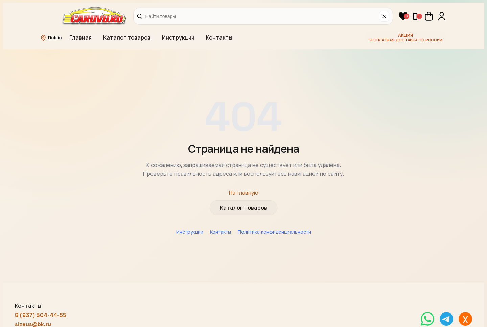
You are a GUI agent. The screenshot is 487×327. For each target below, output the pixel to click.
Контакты (219, 37)
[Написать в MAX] (465, 319)
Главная (80, 37)
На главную (243, 192)
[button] (403, 16)
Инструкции (178, 37)
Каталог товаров (126, 37)
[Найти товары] (261, 16)
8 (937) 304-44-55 (40, 315)
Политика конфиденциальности (274, 232)
